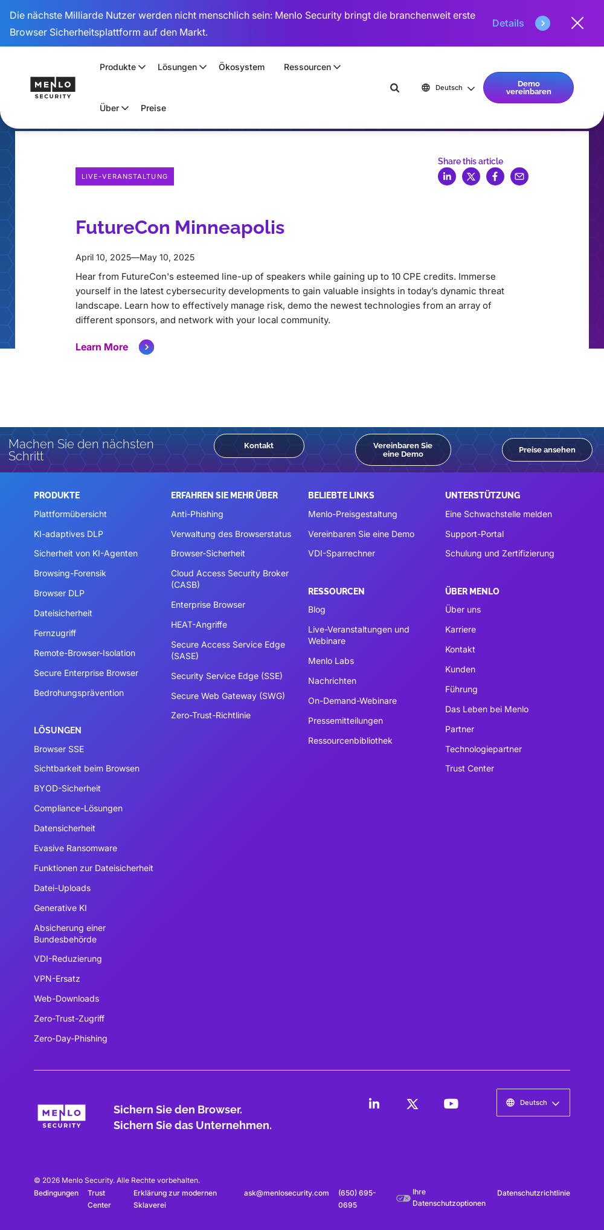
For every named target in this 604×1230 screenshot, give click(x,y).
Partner (459, 729)
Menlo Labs (331, 660)
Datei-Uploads (62, 888)
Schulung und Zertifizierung (499, 553)
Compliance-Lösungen (78, 808)
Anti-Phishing (197, 514)
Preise (153, 108)
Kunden (460, 669)
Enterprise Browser (208, 604)
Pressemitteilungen (345, 720)
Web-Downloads (66, 998)
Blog (317, 609)
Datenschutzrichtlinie (533, 1192)
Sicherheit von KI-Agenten (86, 553)
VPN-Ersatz (57, 978)
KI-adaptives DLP (68, 534)
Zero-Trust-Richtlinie (211, 715)
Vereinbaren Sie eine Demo (402, 449)
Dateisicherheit (63, 613)
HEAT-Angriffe (199, 624)
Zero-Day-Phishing (71, 1038)
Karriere (460, 629)
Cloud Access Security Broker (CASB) (230, 579)
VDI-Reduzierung (68, 958)
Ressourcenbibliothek (350, 740)
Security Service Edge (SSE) (227, 676)
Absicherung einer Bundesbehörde (70, 933)
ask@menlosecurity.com (286, 1192)
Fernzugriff (55, 633)
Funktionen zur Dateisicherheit (93, 868)
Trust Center (469, 768)
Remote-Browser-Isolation (84, 653)
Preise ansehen (547, 449)
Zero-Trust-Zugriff (69, 1018)
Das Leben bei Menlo (486, 709)
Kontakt (259, 445)
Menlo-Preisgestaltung (352, 514)
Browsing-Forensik (70, 573)
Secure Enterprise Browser (86, 673)
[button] (119, 67)
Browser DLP (59, 593)
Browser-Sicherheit (208, 553)
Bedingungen (56, 1192)
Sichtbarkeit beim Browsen (87, 768)
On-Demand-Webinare (352, 700)
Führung (461, 689)
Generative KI (60, 908)
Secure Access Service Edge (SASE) (228, 650)
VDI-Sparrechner (341, 553)
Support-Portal (474, 534)
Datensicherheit (64, 828)
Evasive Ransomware (75, 848)
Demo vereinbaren (528, 87)
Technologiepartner (483, 749)
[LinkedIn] (374, 1104)
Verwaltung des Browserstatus (231, 534)
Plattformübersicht (70, 514)
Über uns (463, 609)
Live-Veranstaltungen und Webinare (359, 635)
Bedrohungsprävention (79, 692)
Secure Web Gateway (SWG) (228, 696)
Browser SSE (59, 749)
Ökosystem (242, 67)
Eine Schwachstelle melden (498, 514)
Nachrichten (332, 680)
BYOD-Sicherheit (67, 788)
